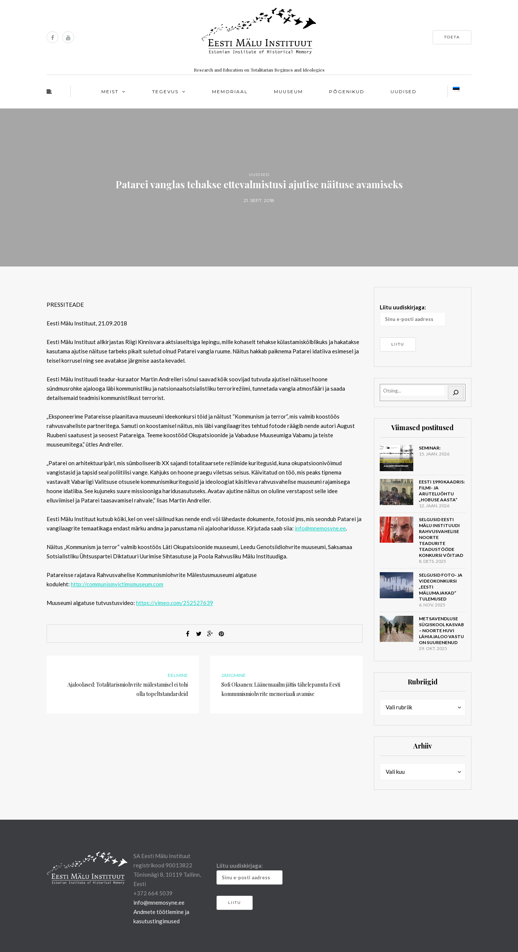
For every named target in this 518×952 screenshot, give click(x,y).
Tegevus (165, 91)
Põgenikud (346, 91)
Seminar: (429, 448)
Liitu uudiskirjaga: (413, 315)
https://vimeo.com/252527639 (174, 602)
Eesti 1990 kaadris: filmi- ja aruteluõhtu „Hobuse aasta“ (442, 490)
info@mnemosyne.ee (320, 528)
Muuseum (288, 91)
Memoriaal (230, 91)
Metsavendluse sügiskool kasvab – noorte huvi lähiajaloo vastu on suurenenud (441, 630)
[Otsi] (456, 392)
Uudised (404, 91)
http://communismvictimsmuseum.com (117, 584)
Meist (110, 91)
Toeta (452, 37)
